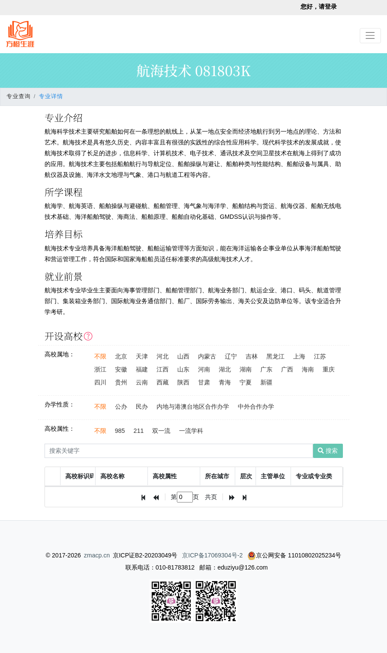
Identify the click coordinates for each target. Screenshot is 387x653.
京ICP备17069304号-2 (212, 555)
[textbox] (185, 497)
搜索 (328, 450)
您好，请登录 (319, 6)
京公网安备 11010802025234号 (294, 555)
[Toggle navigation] (370, 35)
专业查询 (18, 96)
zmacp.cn (97, 555)
